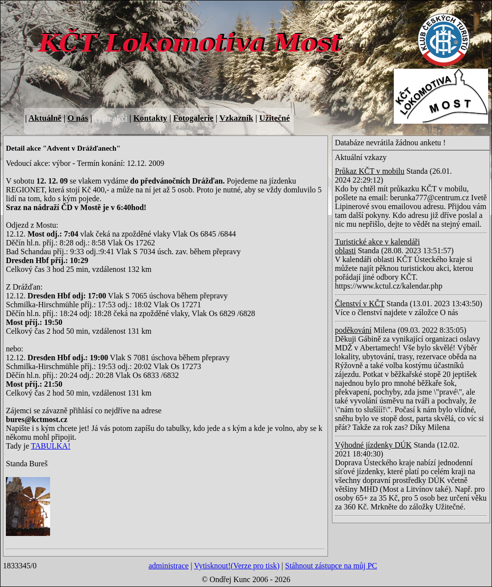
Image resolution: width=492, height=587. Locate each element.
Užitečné (274, 118)
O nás (77, 118)
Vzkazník (236, 118)
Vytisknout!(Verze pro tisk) (236, 565)
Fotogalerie (193, 118)
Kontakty (150, 118)
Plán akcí (111, 118)
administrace (168, 565)
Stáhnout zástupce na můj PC (331, 565)
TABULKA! (50, 446)
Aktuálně (44, 118)
